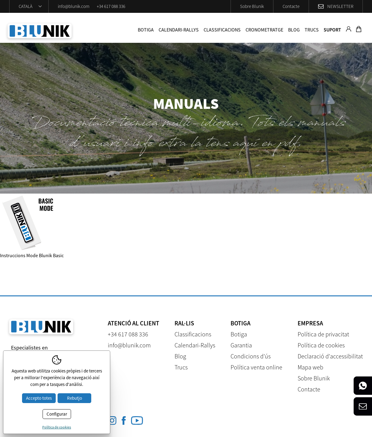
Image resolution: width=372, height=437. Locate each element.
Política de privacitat (323, 334)
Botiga (146, 30)
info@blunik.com (73, 6)
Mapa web (310, 367)
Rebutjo (74, 398)
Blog (294, 30)
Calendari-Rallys (179, 30)
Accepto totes (39, 398)
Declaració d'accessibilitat (330, 356)
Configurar (57, 414)
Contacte (291, 6)
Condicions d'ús (251, 356)
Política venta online (256, 367)
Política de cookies (321, 345)
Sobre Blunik (252, 6)
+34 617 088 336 (111, 6)
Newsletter (340, 6)
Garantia (241, 345)
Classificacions (222, 30)
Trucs (312, 30)
